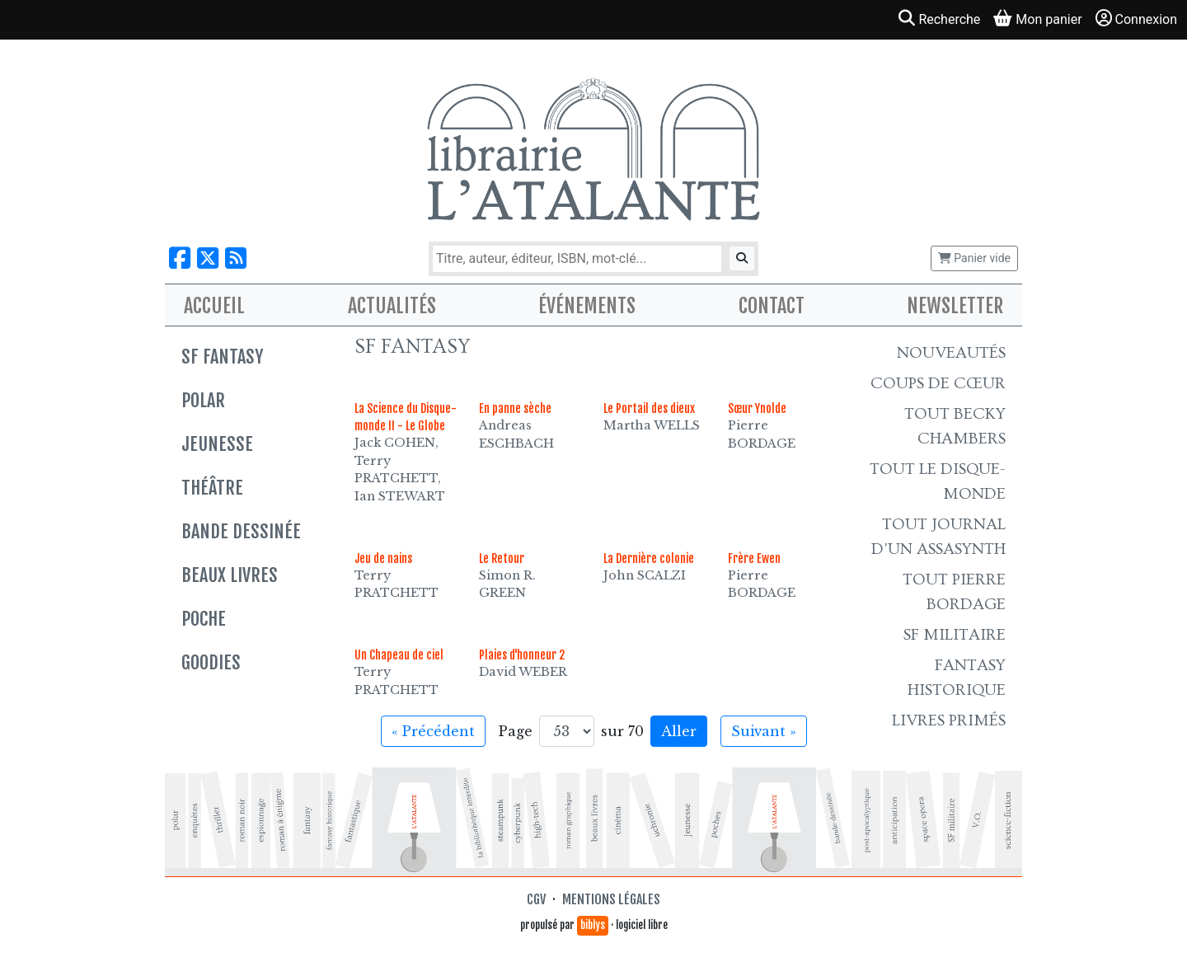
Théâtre (212, 487)
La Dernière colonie (648, 558)
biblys (592, 924)
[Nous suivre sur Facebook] (179, 258)
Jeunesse (217, 444)
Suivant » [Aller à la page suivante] (763, 731)
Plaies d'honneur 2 (522, 655)
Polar (203, 400)
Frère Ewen (754, 558)
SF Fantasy (222, 356)
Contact (772, 305)
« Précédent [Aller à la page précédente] (433, 731)
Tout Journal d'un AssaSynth (938, 536)
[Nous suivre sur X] (207, 258)
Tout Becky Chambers (955, 426)
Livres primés (949, 720)
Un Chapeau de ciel (398, 655)
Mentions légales (611, 899)
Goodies (211, 662)
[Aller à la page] (566, 731)
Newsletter (955, 305)
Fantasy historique (957, 677)
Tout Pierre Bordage (954, 591)
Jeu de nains (383, 558)
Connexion (1136, 18)
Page (516, 731)
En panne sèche (515, 408)
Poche (203, 619)
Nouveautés (951, 353)
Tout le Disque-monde (938, 481)
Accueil (214, 305)
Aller (679, 731)
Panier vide (974, 258)
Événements (587, 305)
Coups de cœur (938, 383)
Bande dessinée (241, 531)
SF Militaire (954, 635)
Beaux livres (229, 575)
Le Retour (501, 558)
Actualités (392, 305)
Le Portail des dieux (649, 408)
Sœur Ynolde (757, 408)
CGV (536, 899)
